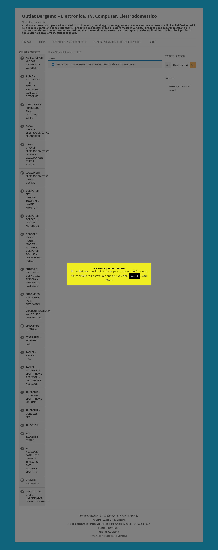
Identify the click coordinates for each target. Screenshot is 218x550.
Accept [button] (134, 275)
